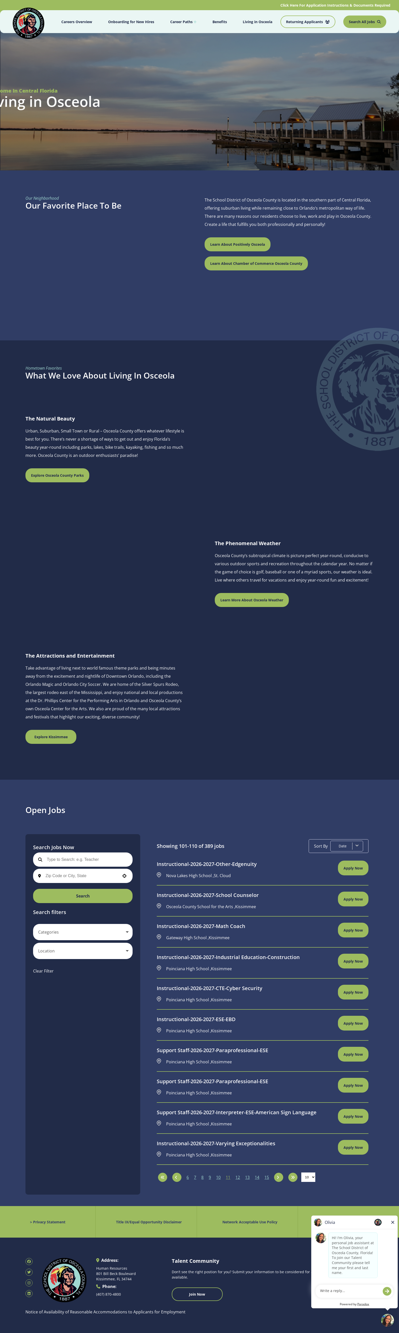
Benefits (219, 21)
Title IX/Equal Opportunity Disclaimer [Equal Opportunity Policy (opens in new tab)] (149, 1222)
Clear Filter (43, 971)
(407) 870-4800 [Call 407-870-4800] (108, 1294)
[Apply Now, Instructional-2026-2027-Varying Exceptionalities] (353, 1147)
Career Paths (183, 21)
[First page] (162, 1177)
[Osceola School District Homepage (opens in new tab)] (28, 22)
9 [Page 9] (210, 1177)
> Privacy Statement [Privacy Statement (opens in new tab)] (47, 1222)
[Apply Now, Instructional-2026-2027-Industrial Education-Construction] (353, 961)
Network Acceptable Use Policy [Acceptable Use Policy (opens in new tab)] (249, 1222)
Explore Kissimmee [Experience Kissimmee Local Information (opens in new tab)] (51, 736)
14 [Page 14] (257, 1177)
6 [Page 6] (188, 1177)
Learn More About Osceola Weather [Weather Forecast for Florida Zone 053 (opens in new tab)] (251, 600)
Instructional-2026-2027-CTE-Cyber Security (209, 988)
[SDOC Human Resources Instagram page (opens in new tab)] (29, 1282)
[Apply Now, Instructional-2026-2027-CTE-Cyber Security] (353, 992)
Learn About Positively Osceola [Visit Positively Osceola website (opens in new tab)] (237, 244)
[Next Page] (278, 1177)
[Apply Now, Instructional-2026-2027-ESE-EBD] (353, 1023)
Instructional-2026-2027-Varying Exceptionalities (216, 1143)
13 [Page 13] (247, 1177)
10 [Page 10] (218, 1177)
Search (83, 896)
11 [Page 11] (228, 1177)
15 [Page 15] (266, 1177)
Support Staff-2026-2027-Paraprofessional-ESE (212, 1050)
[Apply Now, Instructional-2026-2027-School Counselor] (353, 899)
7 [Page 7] (195, 1177)
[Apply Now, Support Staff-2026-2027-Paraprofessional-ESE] (353, 1054)
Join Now (197, 1294)
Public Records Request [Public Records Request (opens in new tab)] (351, 1222)
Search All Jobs (365, 21)
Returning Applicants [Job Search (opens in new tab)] (308, 21)
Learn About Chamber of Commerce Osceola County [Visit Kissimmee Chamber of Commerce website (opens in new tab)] (256, 263)
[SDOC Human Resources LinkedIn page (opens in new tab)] (29, 1293)
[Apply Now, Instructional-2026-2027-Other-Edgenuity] (353, 868)
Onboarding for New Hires (131, 21)
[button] (124, 876)
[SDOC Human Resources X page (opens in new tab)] (29, 1272)
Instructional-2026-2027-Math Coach (201, 926)
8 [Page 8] (202, 1177)
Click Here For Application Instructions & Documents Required (335, 5)
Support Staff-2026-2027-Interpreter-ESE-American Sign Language (237, 1112)
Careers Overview (76, 21)
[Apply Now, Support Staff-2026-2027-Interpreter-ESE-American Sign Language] (353, 1116)
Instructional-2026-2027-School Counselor (208, 895)
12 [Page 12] (237, 1177)
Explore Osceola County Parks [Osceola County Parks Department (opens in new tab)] (57, 475)
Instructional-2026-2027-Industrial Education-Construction (228, 957)
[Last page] (292, 1177)
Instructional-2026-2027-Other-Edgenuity (207, 864)
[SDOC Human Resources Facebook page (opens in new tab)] (29, 1261)
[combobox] (81, 876)
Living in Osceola (257, 21)
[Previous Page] (176, 1177)
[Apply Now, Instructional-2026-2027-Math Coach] (353, 930)
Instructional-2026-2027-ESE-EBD (196, 1019)
